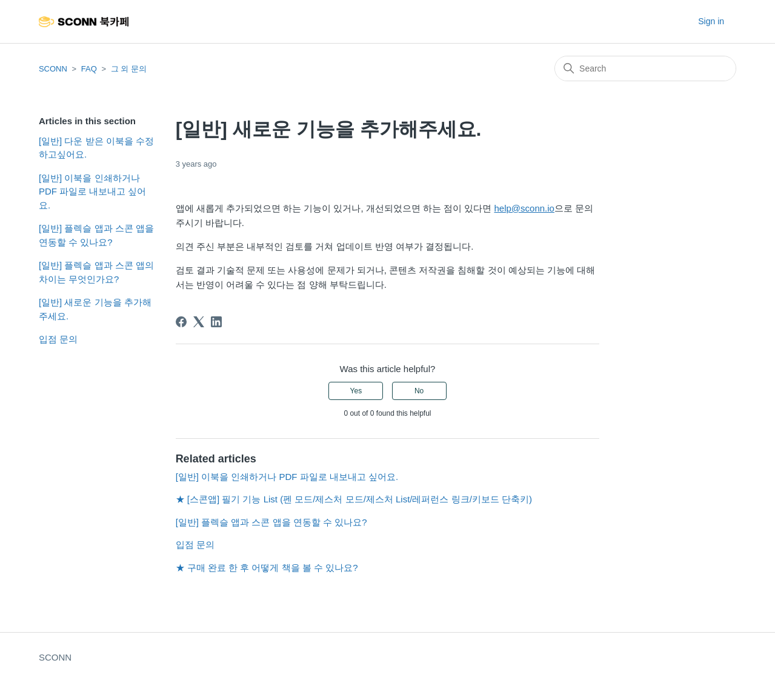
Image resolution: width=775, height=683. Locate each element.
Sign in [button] (711, 21)
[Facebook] (181, 321)
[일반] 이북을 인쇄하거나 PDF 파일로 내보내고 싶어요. (93, 191)
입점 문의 (58, 339)
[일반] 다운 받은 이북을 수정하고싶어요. (96, 148)
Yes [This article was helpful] (356, 391)
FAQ (89, 68)
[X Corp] (198, 321)
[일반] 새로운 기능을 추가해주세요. (95, 309)
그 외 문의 (129, 68)
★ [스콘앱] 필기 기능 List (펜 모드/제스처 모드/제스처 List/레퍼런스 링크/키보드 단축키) (354, 499)
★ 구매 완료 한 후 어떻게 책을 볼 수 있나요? (267, 567)
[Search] (645, 68)
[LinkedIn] (216, 321)
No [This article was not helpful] (419, 391)
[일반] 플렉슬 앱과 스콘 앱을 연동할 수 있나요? (96, 235)
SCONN (53, 68)
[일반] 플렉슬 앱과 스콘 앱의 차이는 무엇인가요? (96, 272)
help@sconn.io (524, 208)
